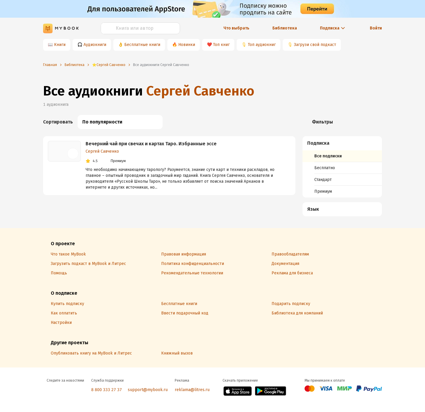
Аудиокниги (95, 44)
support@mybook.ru (148, 389)
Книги (60, 44)
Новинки (186, 44)
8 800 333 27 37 (106, 389)
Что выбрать (236, 28)
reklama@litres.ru (192, 389)
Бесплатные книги (142, 44)
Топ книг (221, 44)
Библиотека (284, 28)
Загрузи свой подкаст (315, 44)
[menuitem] (342, 166)
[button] (342, 143)
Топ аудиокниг (262, 44)
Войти (376, 28)
